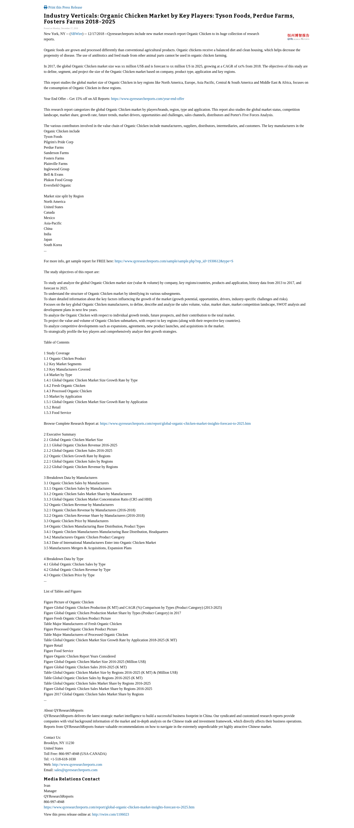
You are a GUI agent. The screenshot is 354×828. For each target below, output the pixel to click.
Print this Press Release (63, 7)
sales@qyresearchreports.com (76, 770)
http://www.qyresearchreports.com (77, 764)
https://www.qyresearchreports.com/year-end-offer (147, 99)
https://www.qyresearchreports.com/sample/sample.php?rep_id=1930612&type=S (174, 261)
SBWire (76, 34)
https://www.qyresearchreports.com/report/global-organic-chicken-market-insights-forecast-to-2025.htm (175, 423)
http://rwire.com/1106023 (110, 814)
